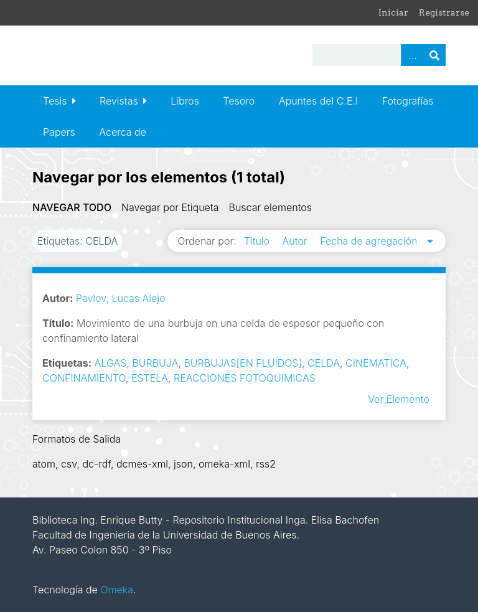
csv (69, 464)
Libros (185, 101)
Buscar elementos (270, 207)
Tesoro (239, 101)
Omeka (116, 589)
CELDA (323, 363)
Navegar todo (71, 207)
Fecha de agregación (370, 241)
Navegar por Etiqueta (170, 207)
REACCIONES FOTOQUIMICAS (245, 378)
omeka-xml (224, 464)
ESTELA (149, 378)
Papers (59, 132)
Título (258, 241)
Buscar (434, 55)
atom (43, 464)
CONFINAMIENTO (84, 378)
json (183, 464)
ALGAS (111, 363)
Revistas (119, 101)
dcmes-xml (142, 464)
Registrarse (444, 12)
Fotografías (408, 101)
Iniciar (393, 12)
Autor (297, 241)
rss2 (266, 464)
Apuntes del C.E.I (318, 101)
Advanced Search (412, 55)
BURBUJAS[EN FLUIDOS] (243, 363)
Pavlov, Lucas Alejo (121, 298)
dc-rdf (96, 464)
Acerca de (122, 132)
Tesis (55, 101)
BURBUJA (155, 363)
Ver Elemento (398, 399)
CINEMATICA (375, 363)
